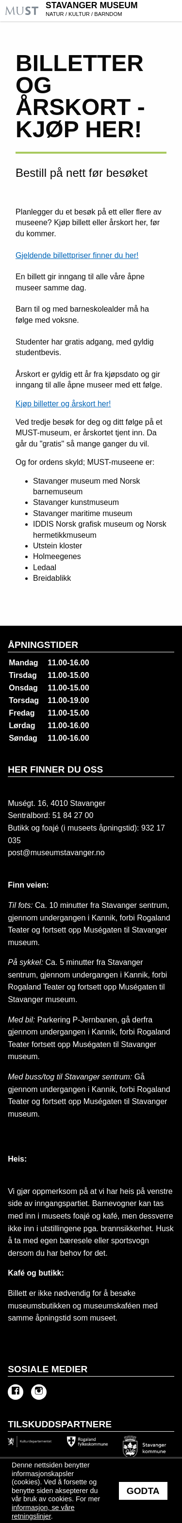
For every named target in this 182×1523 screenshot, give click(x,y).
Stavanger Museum (113, 9)
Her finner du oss (55, 769)
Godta (143, 1491)
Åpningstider (43, 645)
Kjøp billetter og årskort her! (63, 404)
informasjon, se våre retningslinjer (43, 1512)
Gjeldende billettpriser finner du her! (77, 255)
